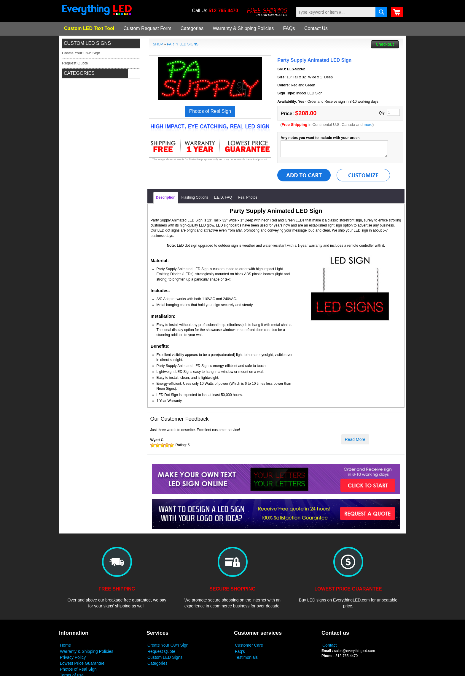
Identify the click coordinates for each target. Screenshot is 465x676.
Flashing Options (194, 197)
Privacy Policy (73, 657)
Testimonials (246, 657)
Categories (192, 28)
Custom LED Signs (164, 657)
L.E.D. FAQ (223, 197)
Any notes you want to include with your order (320, 138)
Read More (355, 439)
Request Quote (161, 651)
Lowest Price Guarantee (82, 663)
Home (65, 645)
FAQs (289, 28)
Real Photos (247, 197)
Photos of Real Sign (78, 669)
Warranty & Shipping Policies (243, 28)
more (368, 124)
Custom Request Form (147, 28)
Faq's (240, 651)
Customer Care (249, 645)
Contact (329, 645)
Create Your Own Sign (168, 645)
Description (166, 197)
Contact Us (316, 28)
